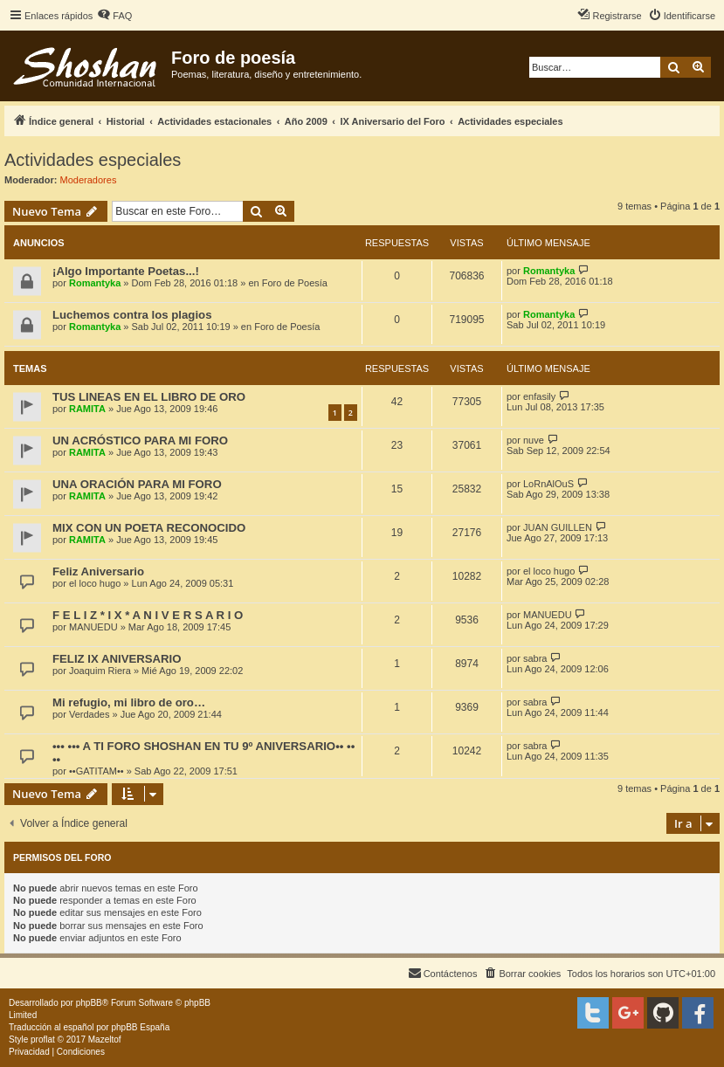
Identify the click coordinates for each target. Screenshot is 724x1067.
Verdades (89, 714)
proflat (43, 1039)
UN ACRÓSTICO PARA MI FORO (140, 440)
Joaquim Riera (100, 670)
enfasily (539, 396)
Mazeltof (104, 1039)
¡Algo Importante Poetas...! (125, 271)
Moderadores (88, 180)
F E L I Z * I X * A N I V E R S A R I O (147, 615)
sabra (535, 658)
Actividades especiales (92, 159)
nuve (533, 440)
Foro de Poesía (295, 283)
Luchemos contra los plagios (131, 314)
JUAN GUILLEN (557, 527)
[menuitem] (114, 15)
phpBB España (140, 1027)
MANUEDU (93, 627)
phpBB (89, 1003)
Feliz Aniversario (98, 571)
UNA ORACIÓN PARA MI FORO (137, 484)
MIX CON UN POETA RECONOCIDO (148, 527)
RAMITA (87, 408)
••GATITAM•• (96, 771)
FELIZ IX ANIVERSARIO (117, 658)
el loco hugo (95, 583)
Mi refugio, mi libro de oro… (128, 702)
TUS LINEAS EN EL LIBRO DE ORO (148, 396)
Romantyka (95, 283)
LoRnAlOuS (548, 483)
